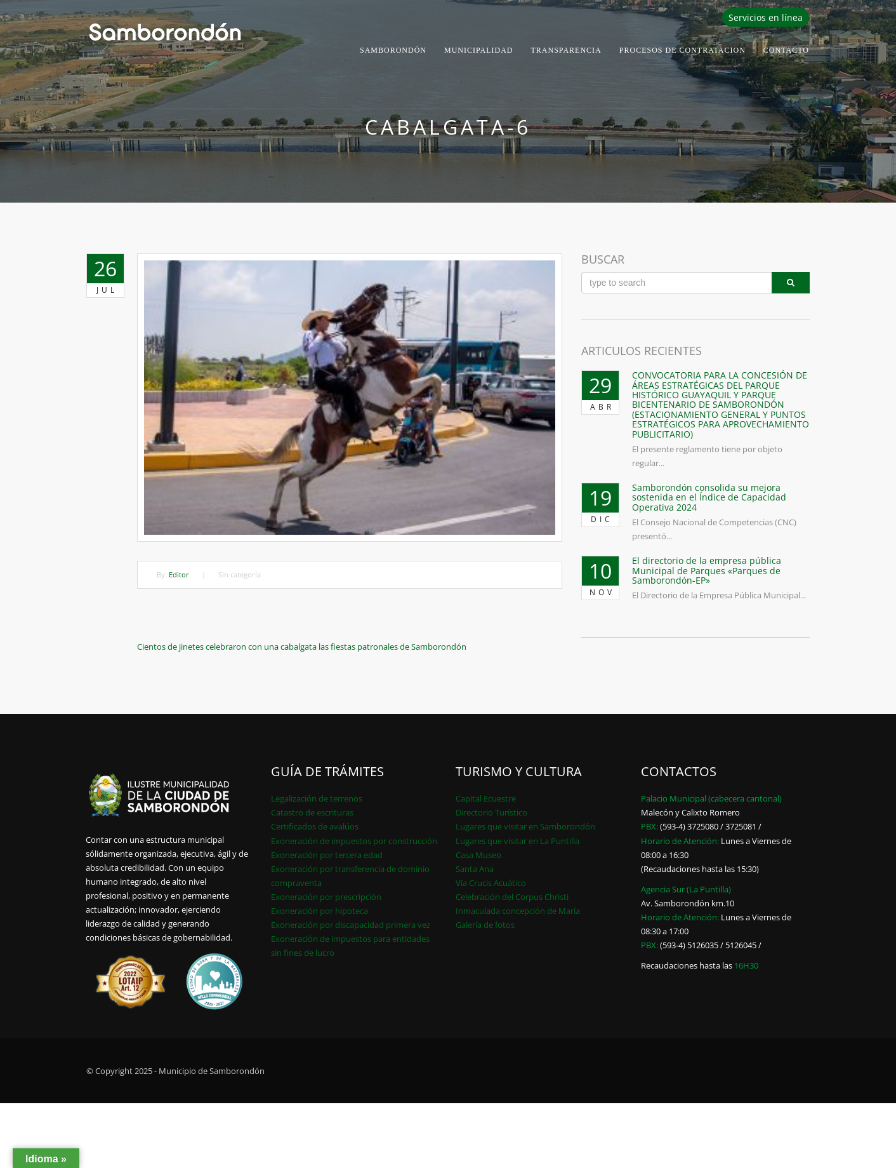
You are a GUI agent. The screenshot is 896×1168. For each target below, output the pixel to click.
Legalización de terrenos (316, 798)
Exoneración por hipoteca (319, 910)
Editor (179, 574)
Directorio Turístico (491, 812)
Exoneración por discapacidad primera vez (350, 924)
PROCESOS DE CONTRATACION (682, 50)
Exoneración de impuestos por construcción (354, 841)
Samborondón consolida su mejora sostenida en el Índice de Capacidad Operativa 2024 (709, 497)
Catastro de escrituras (312, 812)
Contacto (786, 50)
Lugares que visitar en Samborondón (525, 826)
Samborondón (393, 50)
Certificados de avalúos (315, 826)
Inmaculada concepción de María (518, 910)
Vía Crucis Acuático (491, 883)
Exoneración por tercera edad (327, 855)
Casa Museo (478, 855)
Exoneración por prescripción (326, 897)
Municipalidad (478, 50)
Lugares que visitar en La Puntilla (517, 841)
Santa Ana (475, 869)
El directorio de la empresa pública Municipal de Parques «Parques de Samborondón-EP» (706, 570)
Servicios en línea (765, 17)
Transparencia (566, 50)
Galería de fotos (485, 924)
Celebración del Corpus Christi (512, 897)
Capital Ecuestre (486, 798)
